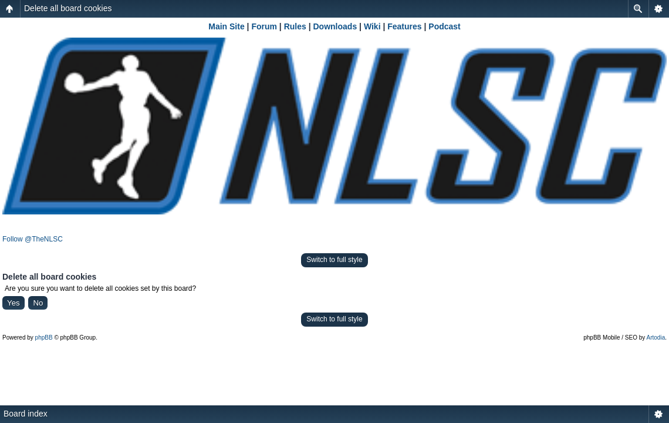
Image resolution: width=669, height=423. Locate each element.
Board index (26, 413)
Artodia (656, 337)
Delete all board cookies (68, 8)
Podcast (444, 26)
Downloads (335, 26)
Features (404, 26)
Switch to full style (334, 260)
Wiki (372, 26)
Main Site (226, 26)
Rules (295, 26)
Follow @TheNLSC (32, 239)
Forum (264, 26)
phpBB (44, 337)
